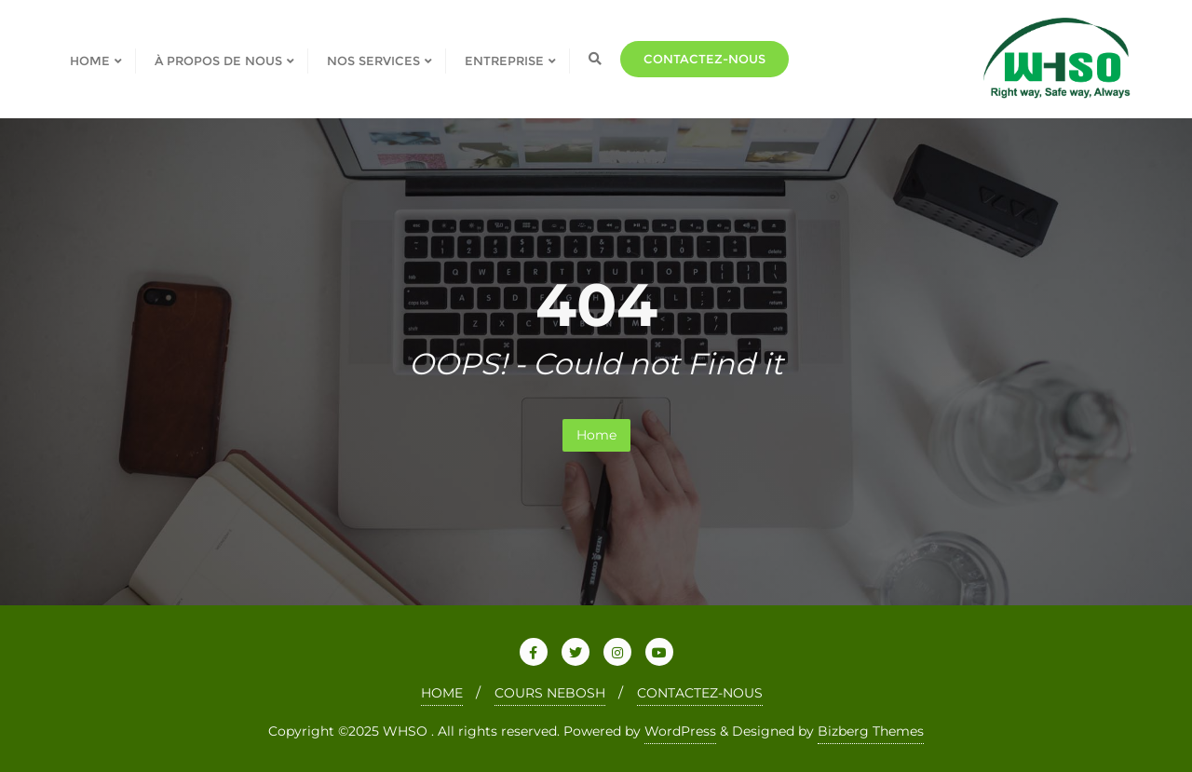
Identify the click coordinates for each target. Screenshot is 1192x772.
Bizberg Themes (871, 731)
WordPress (680, 731)
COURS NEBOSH (549, 692)
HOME (442, 692)
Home (596, 435)
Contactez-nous (704, 58)
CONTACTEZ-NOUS (700, 692)
